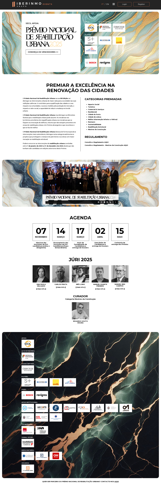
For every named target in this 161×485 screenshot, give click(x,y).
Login (124, 4)
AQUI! (117, 481)
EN (107, 4)
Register (141, 4)
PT (102, 4)
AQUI (106, 142)
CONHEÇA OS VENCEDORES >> (43, 52)
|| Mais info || (41, 289)
